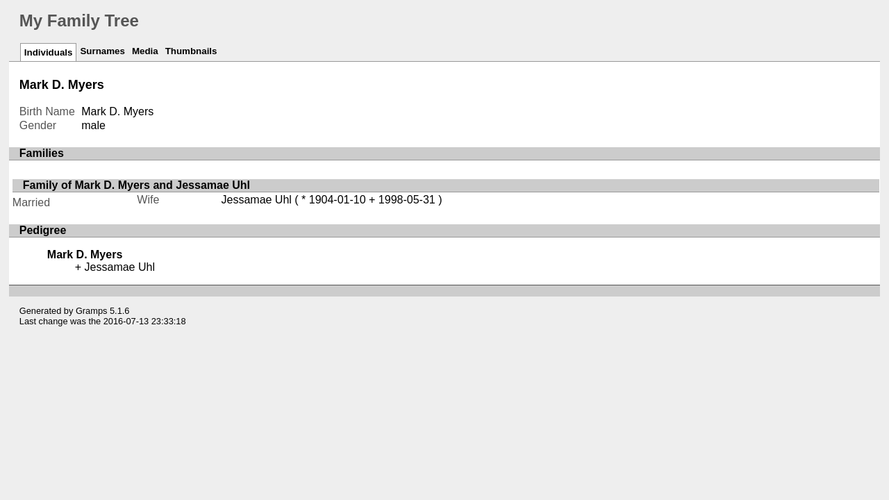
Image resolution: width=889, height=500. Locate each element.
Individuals (48, 52)
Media (145, 51)
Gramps (92, 311)
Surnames (102, 51)
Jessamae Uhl (257, 200)
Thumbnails (191, 51)
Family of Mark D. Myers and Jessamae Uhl (136, 185)
